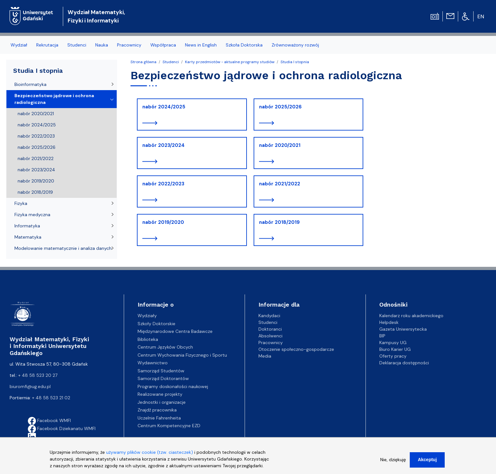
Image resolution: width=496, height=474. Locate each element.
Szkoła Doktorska (244, 45)
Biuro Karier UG (395, 349)
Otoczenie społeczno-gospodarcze (296, 349)
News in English (201, 45)
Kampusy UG (393, 342)
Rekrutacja (47, 45)
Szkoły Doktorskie (156, 323)
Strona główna (143, 61)
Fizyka (20, 203)
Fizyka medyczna (32, 214)
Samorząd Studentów (161, 371)
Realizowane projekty (160, 394)
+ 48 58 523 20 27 (37, 375)
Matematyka (27, 237)
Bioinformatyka (30, 84)
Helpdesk (389, 322)
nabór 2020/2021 (279, 145)
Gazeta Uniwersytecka (403, 329)
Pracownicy (129, 45)
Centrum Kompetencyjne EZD (169, 425)
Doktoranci (270, 329)
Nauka (101, 45)
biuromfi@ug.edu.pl (30, 386)
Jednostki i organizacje (162, 402)
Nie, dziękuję (393, 462)
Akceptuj (427, 462)
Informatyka (27, 226)
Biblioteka (148, 339)
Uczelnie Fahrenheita (159, 418)
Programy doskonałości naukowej (173, 386)
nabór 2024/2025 (163, 107)
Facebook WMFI (49, 420)
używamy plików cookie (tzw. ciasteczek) (149, 455)
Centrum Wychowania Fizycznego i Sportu (182, 355)
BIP (382, 336)
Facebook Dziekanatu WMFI (62, 428)
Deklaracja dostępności (404, 363)
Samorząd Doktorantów (163, 378)
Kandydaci (269, 315)
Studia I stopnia (295, 61)
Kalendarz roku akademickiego (411, 315)
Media (264, 356)
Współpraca (163, 45)
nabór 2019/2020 (163, 222)
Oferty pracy (393, 356)
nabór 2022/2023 (163, 184)
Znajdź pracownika (157, 410)
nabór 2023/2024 (163, 145)
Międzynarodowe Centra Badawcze (175, 331)
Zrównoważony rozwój (295, 45)
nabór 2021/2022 (279, 184)
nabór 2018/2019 (279, 222)
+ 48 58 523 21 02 (51, 398)
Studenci (76, 45)
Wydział (19, 45)
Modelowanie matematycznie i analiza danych (63, 248)
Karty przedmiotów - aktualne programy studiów (229, 61)
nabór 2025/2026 (280, 107)
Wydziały (147, 315)
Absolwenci (270, 336)
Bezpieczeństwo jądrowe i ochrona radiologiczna (54, 99)
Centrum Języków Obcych (165, 347)
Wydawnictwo (153, 363)
